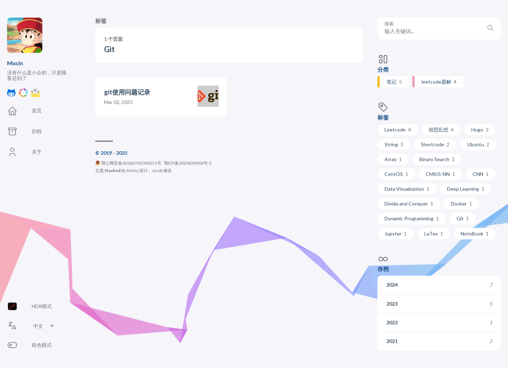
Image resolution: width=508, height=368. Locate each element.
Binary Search (437, 159)
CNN (481, 174)
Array (393, 159)
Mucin (15, 63)
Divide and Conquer (409, 204)
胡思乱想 (441, 130)
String (394, 144)
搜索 (389, 23)
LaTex (433, 234)
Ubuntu (478, 144)
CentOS (396, 174)
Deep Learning (465, 189)
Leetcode (398, 130)
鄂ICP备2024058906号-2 (188, 163)
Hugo (480, 130)
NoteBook (475, 234)
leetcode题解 (439, 82)
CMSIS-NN (440, 174)
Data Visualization (407, 189)
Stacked (112, 170)
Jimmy (132, 170)
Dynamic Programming (412, 218)
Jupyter (396, 234)
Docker (461, 204)
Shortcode (435, 144)
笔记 (394, 82)
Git (462, 218)
